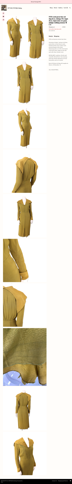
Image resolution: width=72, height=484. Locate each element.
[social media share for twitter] (3, 16)
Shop (51, 7)
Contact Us (54, 480)
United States (58, 27)
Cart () (66, 7)
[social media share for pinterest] (3, 20)
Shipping (56, 36)
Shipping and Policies (63, 480)
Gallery (60, 7)
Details (51, 36)
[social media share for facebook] (3, 13)
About (55, 7)
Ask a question (52, 30)
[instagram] (70, 481)
